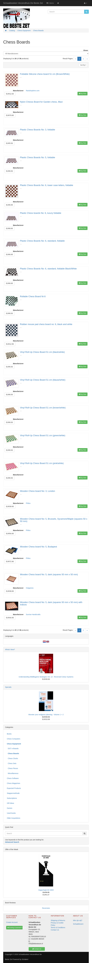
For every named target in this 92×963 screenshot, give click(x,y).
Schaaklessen (78, 924)
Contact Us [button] (36, 949)
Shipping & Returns (58, 920)
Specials (8, 687)
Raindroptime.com (32, 91)
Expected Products (14, 788)
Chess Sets (11, 763)
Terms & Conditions (58, 927)
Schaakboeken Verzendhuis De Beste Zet (23, 3)
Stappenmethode (13, 793)
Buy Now (82, 93)
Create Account (12, 922)
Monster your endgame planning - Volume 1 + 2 (45, 715)
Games (9, 808)
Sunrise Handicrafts (33, 614)
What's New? (10, 649)
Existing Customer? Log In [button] (15, 927)
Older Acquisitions (13, 818)
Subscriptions (12, 798)
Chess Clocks (12, 758)
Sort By (83, 65)
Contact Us (55, 930)
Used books (11, 813)
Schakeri (25, 959)
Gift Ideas (10, 803)
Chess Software (13, 778)
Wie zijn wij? (77, 920)
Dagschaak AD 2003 (46, 890)
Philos (28, 503)
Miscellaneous (12, 773)
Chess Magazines (13, 783)
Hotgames (30, 588)
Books (9, 734)
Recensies (46, 908)
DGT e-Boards (13, 748)
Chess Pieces (12, 768)
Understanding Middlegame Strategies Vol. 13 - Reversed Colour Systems (46, 677)
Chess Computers (13, 739)
